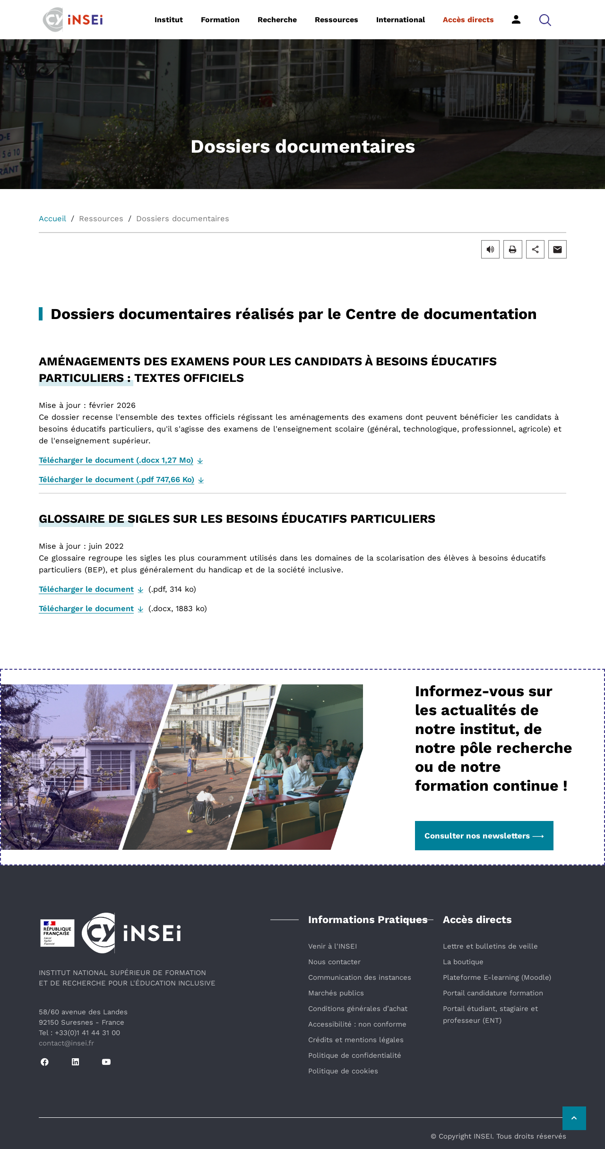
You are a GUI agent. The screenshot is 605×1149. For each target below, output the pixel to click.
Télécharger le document (86, 589)
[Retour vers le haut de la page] (574, 1118)
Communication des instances (359, 977)
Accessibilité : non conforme (357, 1024)
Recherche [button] (277, 19)
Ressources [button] (336, 19)
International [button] (400, 19)
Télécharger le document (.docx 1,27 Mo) (116, 460)
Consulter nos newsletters (484, 835)
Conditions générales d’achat (357, 1008)
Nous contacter (334, 962)
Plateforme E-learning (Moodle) (497, 977)
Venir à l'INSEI (332, 946)
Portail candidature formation (493, 993)
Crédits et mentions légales (356, 1040)
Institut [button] (169, 19)
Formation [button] (220, 19)
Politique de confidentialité (354, 1055)
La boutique (463, 962)
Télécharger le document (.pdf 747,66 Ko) (116, 479)
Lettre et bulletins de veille (490, 946)
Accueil (52, 218)
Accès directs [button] (468, 19)
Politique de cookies (343, 1071)
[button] (545, 19)
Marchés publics (336, 993)
